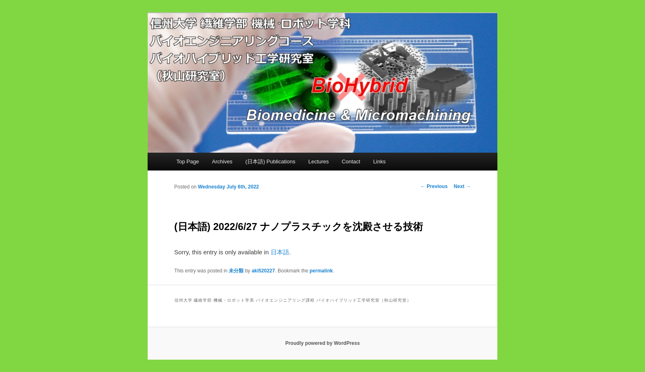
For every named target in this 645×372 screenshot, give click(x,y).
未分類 (236, 271)
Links (379, 161)
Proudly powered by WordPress (322, 343)
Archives (222, 161)
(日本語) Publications (270, 161)
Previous (434, 186)
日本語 (280, 252)
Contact (351, 161)
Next (462, 186)
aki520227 (263, 271)
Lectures (318, 161)
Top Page (187, 161)
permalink (321, 271)
